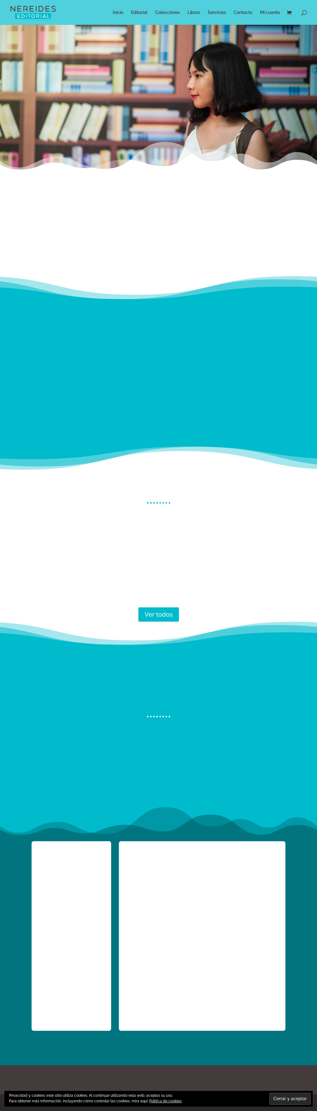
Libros (194, 12)
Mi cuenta (270, 12)
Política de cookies (165, 1101)
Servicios (217, 12)
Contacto (243, 12)
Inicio (118, 12)
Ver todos (159, 614)
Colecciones (167, 12)
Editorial (139, 12)
